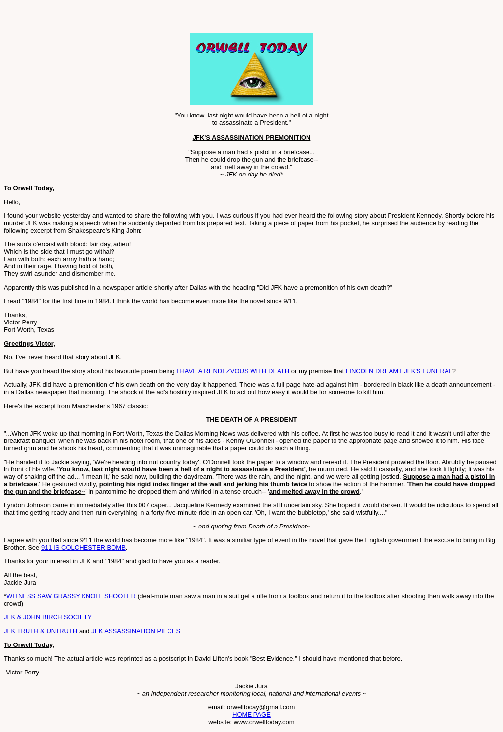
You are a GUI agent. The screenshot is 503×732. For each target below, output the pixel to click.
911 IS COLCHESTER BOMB (83, 547)
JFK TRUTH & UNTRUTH (40, 631)
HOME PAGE (251, 714)
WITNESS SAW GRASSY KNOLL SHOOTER (71, 596)
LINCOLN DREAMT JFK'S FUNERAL (399, 371)
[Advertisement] (119, 18)
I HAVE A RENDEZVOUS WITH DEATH (232, 371)
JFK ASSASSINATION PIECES (135, 631)
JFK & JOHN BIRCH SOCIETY (48, 617)
